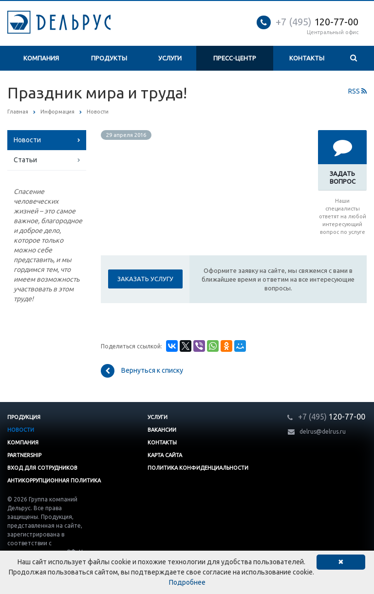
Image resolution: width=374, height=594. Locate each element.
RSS (357, 91)
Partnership (24, 455)
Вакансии (162, 430)
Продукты (109, 58)
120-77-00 (317, 21)
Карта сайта (165, 455)
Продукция (23, 417)
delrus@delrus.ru (322, 431)
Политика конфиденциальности (198, 468)
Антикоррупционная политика (54, 480)
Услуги (170, 58)
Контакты (306, 58)
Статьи (25, 160)
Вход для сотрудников (42, 468)
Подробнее (187, 582)
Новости (27, 140)
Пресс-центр (234, 58)
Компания (41, 58)
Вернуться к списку (142, 371)
